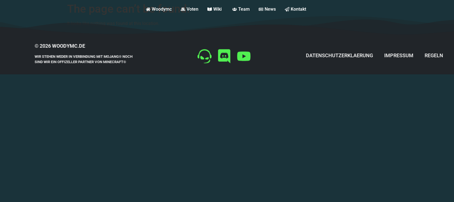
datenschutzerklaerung (352, 55)
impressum (412, 55)
